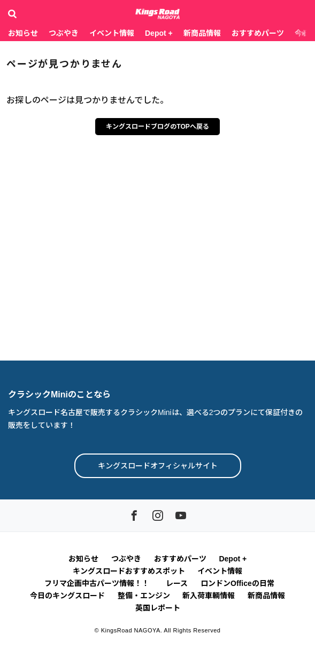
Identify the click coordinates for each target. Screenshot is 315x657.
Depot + (159, 33)
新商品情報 (202, 33)
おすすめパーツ (258, 33)
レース (177, 583)
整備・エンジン (144, 595)
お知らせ (23, 33)
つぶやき (64, 33)
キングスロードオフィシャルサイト (158, 466)
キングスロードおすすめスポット (129, 571)
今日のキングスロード (67, 595)
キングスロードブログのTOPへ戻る (157, 126)
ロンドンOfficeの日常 (237, 583)
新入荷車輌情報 (208, 595)
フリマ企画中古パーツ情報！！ (98, 583)
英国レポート (157, 608)
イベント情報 (111, 33)
